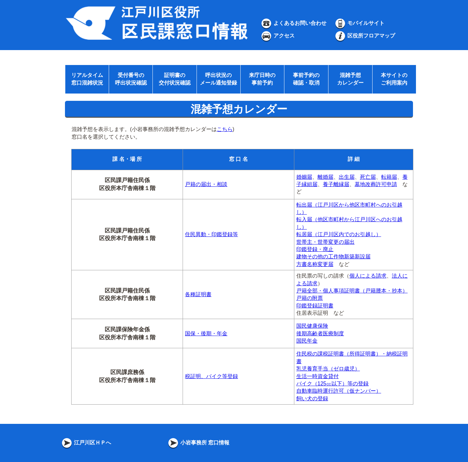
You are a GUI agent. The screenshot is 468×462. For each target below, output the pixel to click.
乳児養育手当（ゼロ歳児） (328, 368)
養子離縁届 (336, 184)
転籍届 (389, 177)
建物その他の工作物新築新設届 (333, 256)
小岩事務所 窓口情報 (198, 442)
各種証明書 (198, 294)
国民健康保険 (312, 326)
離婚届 (325, 177)
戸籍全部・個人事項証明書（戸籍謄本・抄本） (352, 291)
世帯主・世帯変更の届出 (325, 242)
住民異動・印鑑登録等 (211, 234)
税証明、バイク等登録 (211, 376)
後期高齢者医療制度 (320, 333)
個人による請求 (367, 276)
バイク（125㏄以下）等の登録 (332, 383)
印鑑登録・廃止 (314, 249)
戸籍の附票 (309, 298)
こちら (225, 129)
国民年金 (307, 341)
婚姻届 (304, 177)
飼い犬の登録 (312, 398)
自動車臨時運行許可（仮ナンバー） (338, 391)
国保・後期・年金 (206, 333)
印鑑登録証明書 (314, 305)
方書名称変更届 (314, 264)
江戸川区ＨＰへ (86, 442)
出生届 (347, 177)
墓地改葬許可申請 (376, 184)
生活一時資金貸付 (317, 376)
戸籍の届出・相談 (206, 184)
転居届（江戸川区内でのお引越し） (338, 234)
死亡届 (368, 177)
